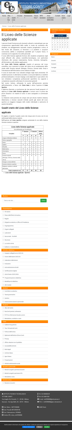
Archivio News (8, 353)
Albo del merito (8, 308)
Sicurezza (6, 240)
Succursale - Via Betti (10, 236)
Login (69, 16)
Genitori (6, 298)
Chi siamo (6, 211)
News (53, 57)
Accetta (47, 427)
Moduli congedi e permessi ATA (12, 373)
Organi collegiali (8, 229)
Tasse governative (9, 294)
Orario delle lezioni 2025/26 (11, 256)
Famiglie (53, 67)
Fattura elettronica (9, 331)
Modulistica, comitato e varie (12, 318)
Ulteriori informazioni (28, 427)
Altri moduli (7, 285)
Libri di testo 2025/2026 (11, 274)
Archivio (53, 71)
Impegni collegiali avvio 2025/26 (13, 253)
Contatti (57, 16)
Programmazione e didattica (12, 278)
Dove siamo (64, 17)
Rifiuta (39, 427)
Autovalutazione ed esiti (10, 267)
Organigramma (8, 226)
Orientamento (28, 16)
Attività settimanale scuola (11, 363)
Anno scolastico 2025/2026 (50, 18)
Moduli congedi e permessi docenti (13, 369)
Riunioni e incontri (9, 383)
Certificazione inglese (10, 271)
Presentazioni (8, 360)
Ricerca (5, 196)
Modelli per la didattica (10, 281)
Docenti (53, 60)
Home (4, 16)
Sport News (7, 356)
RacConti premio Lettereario (12, 311)
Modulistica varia (9, 377)
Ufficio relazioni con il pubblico (12, 342)
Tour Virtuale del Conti (10, 328)
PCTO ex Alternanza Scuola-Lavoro (14, 315)
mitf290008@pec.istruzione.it (53, 402)
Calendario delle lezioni (10, 260)
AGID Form (42, 407)
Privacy (6, 339)
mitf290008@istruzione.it (52, 399)
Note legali (7, 349)
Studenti (53, 64)
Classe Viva (36, 17)
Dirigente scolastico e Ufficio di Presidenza (16, 222)
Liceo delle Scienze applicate (17, 26)
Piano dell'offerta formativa (11, 215)
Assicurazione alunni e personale (13, 301)
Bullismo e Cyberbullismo (11, 247)
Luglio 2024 (60, 35)
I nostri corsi (14, 18)
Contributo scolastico (10, 291)
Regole (6, 218)
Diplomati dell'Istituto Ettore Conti (13, 335)
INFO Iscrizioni (42, 17)
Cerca (43, 200)
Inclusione (6, 263)
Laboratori (7, 233)
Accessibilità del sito (9, 346)
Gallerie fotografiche (9, 324)
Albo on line (9, 18)
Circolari (19, 16)
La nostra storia (8, 243)
